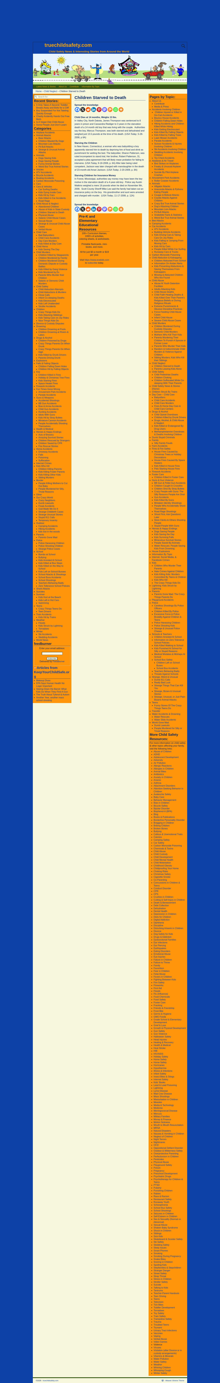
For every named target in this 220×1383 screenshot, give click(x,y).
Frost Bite (158, 1011)
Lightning (158, 1088)
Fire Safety (159, 982)
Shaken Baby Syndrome (166, 1228)
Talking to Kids (161, 1288)
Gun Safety (159, 1031)
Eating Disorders (162, 951)
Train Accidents (43, 614)
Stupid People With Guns (166, 526)
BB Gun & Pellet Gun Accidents (169, 483)
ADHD (157, 754)
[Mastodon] (104, 109)
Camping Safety (162, 840)
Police (39, 540)
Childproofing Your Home (166, 868)
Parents (40, 534)
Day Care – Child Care (163, 394)
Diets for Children (162, 917)
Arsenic (157, 780)
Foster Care (158, 474)
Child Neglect (50, 91)
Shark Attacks (43, 589)
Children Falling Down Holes (52, 366)
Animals (40, 155)
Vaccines (158, 1333)
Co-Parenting (160, 880)
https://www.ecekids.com (97, 260)
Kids (154, 563)
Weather (40, 620)
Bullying (42, 557)
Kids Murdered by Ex (48, 272)
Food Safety (160, 999)
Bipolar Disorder (162, 808)
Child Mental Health (163, 860)
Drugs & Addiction (162, 937)
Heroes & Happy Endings (48, 432)
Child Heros (42, 246)
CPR (156, 891)
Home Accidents (44, 449)
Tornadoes (43, 629)
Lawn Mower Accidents (165, 138)
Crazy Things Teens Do (50, 609)
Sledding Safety (161, 1245)
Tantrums (158, 1290)
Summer (40, 594)
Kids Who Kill (42, 466)
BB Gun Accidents (47, 403)
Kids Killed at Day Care (50, 244)
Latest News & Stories (46, 86)
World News (42, 640)
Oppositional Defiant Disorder (168, 1148)
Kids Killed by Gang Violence (52, 269)
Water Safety (160, 1362)
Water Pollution (161, 1359)
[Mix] (110, 109)
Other (39, 494)
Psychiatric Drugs (162, 1176)
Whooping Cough (162, 1370)
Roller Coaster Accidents (166, 181)
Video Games (160, 1342)
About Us (63, 86)
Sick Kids (158, 1236)
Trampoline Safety (163, 1319)
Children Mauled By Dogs (51, 141)
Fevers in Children (163, 977)
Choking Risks (161, 871)
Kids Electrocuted (47, 301)
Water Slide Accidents (165, 720)
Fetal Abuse (160, 974)
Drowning (41, 326)
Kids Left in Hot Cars (48, 600)
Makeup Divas (43, 680)
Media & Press (161, 106)
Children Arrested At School (168, 637)
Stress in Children (162, 1279)
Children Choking (162, 377)
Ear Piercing (160, 945)
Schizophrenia (161, 1205)
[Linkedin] (93, 109)
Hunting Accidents (47, 412)
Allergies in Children (164, 769)
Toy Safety (159, 1313)
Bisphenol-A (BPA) (163, 811)
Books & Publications (164, 817)
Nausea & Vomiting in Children (169, 1134)
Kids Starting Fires (47, 380)
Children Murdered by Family (52, 258)
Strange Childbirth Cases (50, 512)
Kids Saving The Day (48, 249)
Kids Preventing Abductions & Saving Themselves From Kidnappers (169, 269)
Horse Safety (160, 1062)
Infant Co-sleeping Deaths (51, 298)
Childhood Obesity (163, 865)
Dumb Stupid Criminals (163, 437)
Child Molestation (162, 862)
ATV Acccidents (44, 172)
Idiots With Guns (46, 415)
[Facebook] (77, 109)
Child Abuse (158, 280)
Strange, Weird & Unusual (165, 677)
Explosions (41, 360)
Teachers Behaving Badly (51, 583)
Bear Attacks (44, 138)
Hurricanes (159, 1065)
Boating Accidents (45, 178)
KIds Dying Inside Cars (49, 192)
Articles (39, 169)
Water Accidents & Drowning (166, 714)
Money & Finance (162, 1119)
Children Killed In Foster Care (169, 477)
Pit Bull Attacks (45, 147)
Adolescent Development (166, 757)
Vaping (157, 1336)
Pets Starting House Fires (167, 469)
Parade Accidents (47, 395)
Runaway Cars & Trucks (166, 252)
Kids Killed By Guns (164, 500)
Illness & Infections (163, 1071)
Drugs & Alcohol (44, 338)
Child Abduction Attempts (50, 289)
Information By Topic (90, 86)
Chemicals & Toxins (163, 848)
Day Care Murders (47, 241)
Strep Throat (160, 1276)
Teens (39, 606)
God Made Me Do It (48, 509)
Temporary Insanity (47, 520)
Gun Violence (160, 1034)
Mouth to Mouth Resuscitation (168, 1125)
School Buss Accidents (49, 577)
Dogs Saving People (48, 161)
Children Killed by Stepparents (53, 255)
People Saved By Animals (167, 543)
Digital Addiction (162, 920)
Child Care (41, 232)
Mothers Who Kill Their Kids (168, 335)
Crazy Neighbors (46, 500)
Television (158, 1302)
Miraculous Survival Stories (167, 540)
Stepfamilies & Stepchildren (167, 1268)
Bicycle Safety (161, 806)
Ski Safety (159, 1242)
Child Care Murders (164, 403)
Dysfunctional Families (165, 940)
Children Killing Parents (50, 469)
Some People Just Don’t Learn (51, 125)
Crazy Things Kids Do (49, 312)
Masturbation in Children (166, 1099)
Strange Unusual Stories (50, 514)
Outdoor (40, 523)
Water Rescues (161, 717)
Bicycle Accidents (45, 175)
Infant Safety (160, 1074)
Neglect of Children (163, 1136)
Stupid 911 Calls (46, 517)
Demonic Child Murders (166, 332)
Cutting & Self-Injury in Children (169, 900)
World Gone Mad (160, 722)
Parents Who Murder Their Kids (170, 346)
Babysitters (159, 397)
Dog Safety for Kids (163, 934)
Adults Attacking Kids (164, 289)
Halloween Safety (162, 1036)
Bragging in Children (164, 823)
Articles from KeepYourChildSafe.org (51, 672)
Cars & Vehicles (44, 186)
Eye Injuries (159, 957)
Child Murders (43, 252)
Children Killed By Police (166, 611)
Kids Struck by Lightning (50, 626)
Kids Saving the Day (164, 534)
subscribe (92, 263)
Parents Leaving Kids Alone (168, 369)
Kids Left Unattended (48, 303)
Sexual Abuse (45, 221)
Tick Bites (158, 1305)
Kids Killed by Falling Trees (167, 135)
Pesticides (159, 1159)
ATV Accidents (161, 229)
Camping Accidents (48, 526)
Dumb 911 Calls (162, 680)
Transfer (156, 711)
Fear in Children (162, 971)
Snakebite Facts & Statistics (168, 215)
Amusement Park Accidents (52, 392)
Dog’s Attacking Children (166, 206)
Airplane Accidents (45, 132)
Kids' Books (159, 1082)
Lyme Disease (161, 1091)
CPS (156, 894)
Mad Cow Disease (163, 1094)
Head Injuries (160, 1039)
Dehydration (160, 908)
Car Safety (159, 843)
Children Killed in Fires (49, 375)
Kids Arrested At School (50, 560)
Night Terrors (160, 1139)
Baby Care (159, 797)
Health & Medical (44, 429)
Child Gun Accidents (48, 409)
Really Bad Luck (162, 682)
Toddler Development (164, 1307)
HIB (155, 1051)
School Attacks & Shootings (52, 574)
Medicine (158, 1108)
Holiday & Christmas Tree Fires (53, 377)
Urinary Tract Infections (165, 1330)
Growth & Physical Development (170, 1028)
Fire (38, 372)
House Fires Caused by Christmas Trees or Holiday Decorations (167, 454)
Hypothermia (160, 1068)
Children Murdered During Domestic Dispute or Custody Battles (52, 264)
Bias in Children (161, 803)
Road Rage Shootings (165, 511)
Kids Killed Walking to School (168, 645)
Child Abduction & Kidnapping (167, 257)
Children (40, 309)
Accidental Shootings (48, 400)
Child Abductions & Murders (52, 292)
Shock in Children (162, 1230)
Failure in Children (163, 960)
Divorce (157, 931)
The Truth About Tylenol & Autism (52, 694)
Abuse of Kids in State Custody (53, 209)
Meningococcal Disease (165, 1111)
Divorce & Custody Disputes (50, 323)
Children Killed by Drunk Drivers (170, 417)
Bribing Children (162, 825)
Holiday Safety (161, 1056)
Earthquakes (160, 948)
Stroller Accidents (47, 306)
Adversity (158, 760)
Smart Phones (161, 1250)
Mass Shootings (162, 1096)
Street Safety (160, 1273)
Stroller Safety (161, 1282)
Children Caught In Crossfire (168, 486)
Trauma (157, 1322)
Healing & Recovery (163, 1042)
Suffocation (44, 460)
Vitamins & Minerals (163, 1356)
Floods (41, 623)
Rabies (157, 1193)
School (39, 551)
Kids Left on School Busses (52, 571)
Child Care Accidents (48, 238)
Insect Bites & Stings (164, 1076)
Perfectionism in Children (166, 1156)
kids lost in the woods (49, 531)
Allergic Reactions (163, 766)
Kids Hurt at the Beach (49, 597)
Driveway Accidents (48, 452)
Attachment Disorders (164, 786)
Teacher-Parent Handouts (166, 1293)
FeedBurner (59, 661)
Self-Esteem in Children (165, 1216)
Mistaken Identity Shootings (168, 503)
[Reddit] (88, 109)
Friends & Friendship (164, 1008)
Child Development (163, 857)
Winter (39, 631)
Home (39, 91)
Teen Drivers (44, 611)
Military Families (162, 1116)
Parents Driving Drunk (49, 358)
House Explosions (161, 551)
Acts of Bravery (46, 435)
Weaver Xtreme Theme (174, 1381)
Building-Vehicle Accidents (167, 232)
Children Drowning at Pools (52, 329)
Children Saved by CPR (50, 443)
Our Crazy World (44, 497)
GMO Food (159, 1017)
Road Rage (44, 201)
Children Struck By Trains (164, 392)
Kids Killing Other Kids (49, 475)
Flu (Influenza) (161, 994)
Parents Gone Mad (47, 537)
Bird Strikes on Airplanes (166, 163)
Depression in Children (165, 914)
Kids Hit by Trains (47, 617)
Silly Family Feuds (163, 443)
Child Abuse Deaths (164, 292)
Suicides (40, 591)
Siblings (157, 1233)
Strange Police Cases (49, 549)
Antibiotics (159, 774)
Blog (156, 814)
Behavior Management (165, 800)
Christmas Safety (162, 874)
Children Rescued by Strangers (54, 440)
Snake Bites (160, 1259)
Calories (158, 837)
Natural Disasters (162, 1131)
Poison (157, 1168)
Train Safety (160, 1316)
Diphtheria (159, 922)
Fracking (158, 1005)
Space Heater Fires (48, 383)
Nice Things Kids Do (48, 320)
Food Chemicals (162, 997)
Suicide (157, 1285)
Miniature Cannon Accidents (52, 420)
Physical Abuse (46, 215)
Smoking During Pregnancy (167, 1256)
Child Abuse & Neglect (47, 204)
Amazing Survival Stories (50, 437)
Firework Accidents (45, 386)
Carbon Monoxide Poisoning (50, 181)
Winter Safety (160, 1373)
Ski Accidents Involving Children (170, 149)
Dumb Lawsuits (46, 503)
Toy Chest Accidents (164, 158)
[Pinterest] (99, 109)
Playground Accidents (163, 600)
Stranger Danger (162, 1270)
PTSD (157, 1185)
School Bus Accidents (167, 668)
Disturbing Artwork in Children (168, 928)
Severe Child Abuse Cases (167, 320)
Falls (40, 455)
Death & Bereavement (165, 902)
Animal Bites (160, 771)
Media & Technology (164, 1105)
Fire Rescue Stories (48, 446)
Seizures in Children (164, 1213)
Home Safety (160, 1059)
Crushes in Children (163, 897)
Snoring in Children (163, 1262)
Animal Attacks (43, 135)
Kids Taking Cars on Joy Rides (53, 318)
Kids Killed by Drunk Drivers (52, 355)
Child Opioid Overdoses (166, 414)
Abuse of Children (162, 751)
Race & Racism (161, 1196)
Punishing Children (163, 1190)
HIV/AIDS (158, 1054)
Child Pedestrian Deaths (166, 374)
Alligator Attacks (162, 186)
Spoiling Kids (160, 1265)
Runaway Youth (161, 1202)
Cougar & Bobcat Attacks (166, 195)
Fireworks (158, 985)
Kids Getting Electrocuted (167, 129)
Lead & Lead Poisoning (165, 1085)
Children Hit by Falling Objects (53, 369)
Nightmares (159, 1142)
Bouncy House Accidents (166, 118)
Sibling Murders (46, 477)
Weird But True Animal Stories (53, 166)
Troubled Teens (161, 1325)
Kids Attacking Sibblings (50, 315)
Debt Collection (161, 905)
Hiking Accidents (46, 529)
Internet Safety (161, 1079)
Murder (39, 480)
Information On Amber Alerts (168, 263)
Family (155, 440)
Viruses (157, 1347)
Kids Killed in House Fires (167, 466)
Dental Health (160, 911)
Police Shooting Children (50, 546)
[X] (82, 109)
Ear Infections (160, 942)
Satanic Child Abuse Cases (52, 218)
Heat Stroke (159, 1048)
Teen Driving (160, 1296)
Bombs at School (46, 554)
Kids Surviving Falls (164, 537)
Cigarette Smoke (162, 877)
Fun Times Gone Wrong (48, 389)
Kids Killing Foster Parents (51, 472)
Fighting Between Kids (165, 979)
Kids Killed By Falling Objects (168, 132)
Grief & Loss (160, 1025)
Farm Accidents (159, 446)
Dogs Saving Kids (47, 158)
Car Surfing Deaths (48, 189)
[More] (121, 109)
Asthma (157, 783)
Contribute (74, 86)
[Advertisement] (110, 21)
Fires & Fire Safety (161, 449)
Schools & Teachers (162, 634)
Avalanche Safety (162, 794)
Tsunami (158, 1327)
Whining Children (162, 1367)
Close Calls (44, 295)
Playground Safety (163, 1165)
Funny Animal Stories (49, 164)
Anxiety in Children (163, 777)
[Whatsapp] (115, 109)
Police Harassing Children (51, 543)
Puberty (157, 1188)
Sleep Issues (160, 1248)
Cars (38, 184)
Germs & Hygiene (162, 1014)
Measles (158, 1102)
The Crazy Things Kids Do (167, 583)
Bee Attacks (158, 220)
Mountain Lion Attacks (49, 144)
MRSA (157, 1128)
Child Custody (161, 854)
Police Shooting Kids (164, 625)
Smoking (158, 1253)
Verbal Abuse (45, 229)
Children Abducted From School (170, 260)
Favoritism (159, 968)
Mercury (158, 1114)
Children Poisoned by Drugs (52, 340)
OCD (156, 1145)
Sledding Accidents (47, 637)
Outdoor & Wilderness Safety (168, 1151)
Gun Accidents (161, 497)
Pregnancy (159, 1171)
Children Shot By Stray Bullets (169, 489)
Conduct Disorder (162, 888)
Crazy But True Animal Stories (169, 203)
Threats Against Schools (166, 674)
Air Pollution (160, 763)
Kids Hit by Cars (46, 195)
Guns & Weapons (45, 397)
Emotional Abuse (162, 954)
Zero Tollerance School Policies (54, 586)
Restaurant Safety (163, 1199)
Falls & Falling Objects (47, 363)
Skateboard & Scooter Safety (168, 1239)
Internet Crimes (43, 463)
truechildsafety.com (68, 45)
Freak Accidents (46, 506)
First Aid (158, 988)
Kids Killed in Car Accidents (52, 198)
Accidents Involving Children (166, 109)
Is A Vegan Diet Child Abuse (50, 122)
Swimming (43, 603)
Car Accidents (159, 226)
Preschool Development (165, 1173)
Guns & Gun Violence (163, 480)
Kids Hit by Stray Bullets (50, 417)
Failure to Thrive (162, 962)
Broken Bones (161, 828)
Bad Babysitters (46, 235)
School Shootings (47, 580)
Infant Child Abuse (163, 317)
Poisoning (43, 457)
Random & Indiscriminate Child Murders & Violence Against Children (169, 352)
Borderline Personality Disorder (169, 820)
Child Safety (42, 286)
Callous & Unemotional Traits (168, 834)
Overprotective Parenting (166, 1153)
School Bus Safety (163, 660)
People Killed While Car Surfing (169, 249)
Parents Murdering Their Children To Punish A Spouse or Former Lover (170, 340)
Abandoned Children (48, 206)
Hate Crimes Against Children (169, 571)
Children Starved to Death (51, 212)
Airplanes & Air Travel (162, 161)
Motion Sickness (162, 1122)
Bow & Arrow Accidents (50, 406)
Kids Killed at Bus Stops (50, 563)
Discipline (158, 925)
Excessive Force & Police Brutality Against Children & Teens (167, 617)
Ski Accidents (45, 634)
